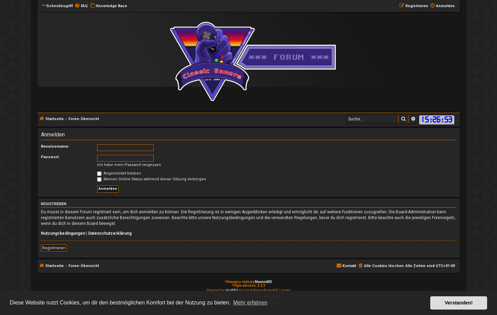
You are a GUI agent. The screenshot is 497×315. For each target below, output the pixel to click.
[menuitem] (81, 6)
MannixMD (263, 282)
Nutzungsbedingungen (63, 233)
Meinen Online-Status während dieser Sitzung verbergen (151, 179)
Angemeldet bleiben (119, 173)
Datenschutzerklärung (109, 233)
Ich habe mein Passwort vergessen (129, 165)
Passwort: (50, 157)
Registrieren (53, 248)
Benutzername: (55, 146)
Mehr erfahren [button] (250, 302)
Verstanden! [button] (459, 302)
